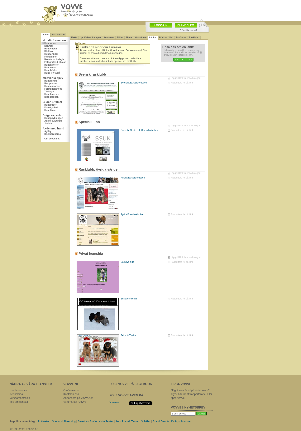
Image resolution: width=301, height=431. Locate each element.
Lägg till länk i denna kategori (185, 78)
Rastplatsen (57, 34)
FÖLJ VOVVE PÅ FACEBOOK (130, 384)
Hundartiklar (51, 54)
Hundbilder (50, 104)
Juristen (48, 123)
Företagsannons (53, 89)
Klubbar (48, 51)
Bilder (120, 37)
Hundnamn (50, 67)
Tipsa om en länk (183, 59)
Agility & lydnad (53, 120)
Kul (171, 37)
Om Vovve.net (52, 138)
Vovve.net (114, 402)
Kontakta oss (71, 394)
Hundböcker (51, 70)
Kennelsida (16, 394)
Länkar (152, 37)
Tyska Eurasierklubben (132, 214)
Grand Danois (160, 421)
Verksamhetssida (20, 397)
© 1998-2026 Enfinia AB (24, 429)
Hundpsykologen (53, 118)
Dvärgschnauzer (181, 421)
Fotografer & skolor (55, 62)
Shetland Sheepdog (64, 421)
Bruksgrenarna (52, 134)
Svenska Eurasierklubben (134, 82)
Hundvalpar (50, 48)
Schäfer (145, 421)
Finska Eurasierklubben (133, 177)
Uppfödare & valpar (90, 37)
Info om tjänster (19, 401)
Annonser (108, 37)
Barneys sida (127, 262)
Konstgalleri (51, 107)
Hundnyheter (51, 64)
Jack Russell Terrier (127, 421)
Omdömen (140, 37)
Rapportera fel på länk (182, 82)
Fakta (74, 37)
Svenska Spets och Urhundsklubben (139, 130)
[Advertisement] (234, 51)
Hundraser (50, 43)
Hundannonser (52, 86)
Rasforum (181, 37)
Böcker (163, 37)
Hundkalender (52, 94)
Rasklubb (194, 37)
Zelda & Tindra (128, 335)
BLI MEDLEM (185, 25)
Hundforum (50, 80)
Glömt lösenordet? (188, 30)
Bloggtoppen (51, 97)
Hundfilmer (50, 110)
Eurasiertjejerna (129, 298)
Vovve (45, 34)
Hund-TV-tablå (52, 73)
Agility (47, 131)
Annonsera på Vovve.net (78, 397)
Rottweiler (44, 421)
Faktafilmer (50, 56)
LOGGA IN (161, 25)
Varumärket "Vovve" (75, 401)
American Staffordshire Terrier (95, 421)
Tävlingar (49, 91)
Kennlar (48, 46)
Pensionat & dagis (54, 59)
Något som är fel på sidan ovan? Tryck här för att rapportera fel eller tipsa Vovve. (191, 394)
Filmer (129, 37)
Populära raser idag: (23, 421)
